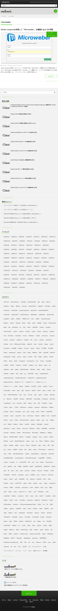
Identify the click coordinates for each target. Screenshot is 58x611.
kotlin (37, 411)
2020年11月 (7, 279)
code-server (45, 335)
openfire (27, 453)
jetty (35, 403)
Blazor (24, 323)
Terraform (49, 512)
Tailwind (10, 512)
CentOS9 (27, 331)
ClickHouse (31, 335)
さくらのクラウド (36, 546)
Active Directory (15, 302)
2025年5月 (44, 241)
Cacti (24, 327)
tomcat (21, 517)
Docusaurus (7, 348)
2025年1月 (21, 245)
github (16, 369)
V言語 (50, 525)
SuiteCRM (18, 508)
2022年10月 (31, 262)
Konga (32, 411)
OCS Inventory (42, 449)
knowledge (18, 411)
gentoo (40, 365)
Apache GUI (34, 310)
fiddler (40, 356)
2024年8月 (14, 249)
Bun (9, 327)
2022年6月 (14, 266)
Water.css (11, 529)
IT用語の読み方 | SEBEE (10, 577)
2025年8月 (22, 241)
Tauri (15, 512)
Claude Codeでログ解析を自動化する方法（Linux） (23, 123)
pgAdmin (10, 466)
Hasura (39, 390)
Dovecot (26, 348)
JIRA (39, 403)
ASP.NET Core (25, 318)
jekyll (25, 403)
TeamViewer (22, 512)
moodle (45, 437)
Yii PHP (44, 542)
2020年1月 (29, 283)
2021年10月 (23, 270)
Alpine (12, 306)
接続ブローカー (37, 550)
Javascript (35, 600)
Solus (16, 500)
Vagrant (21, 521)
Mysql (42, 600)
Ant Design (47, 306)
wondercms (35, 538)
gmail (21, 373)
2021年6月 (6, 274)
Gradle (15, 386)
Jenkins (30, 403)
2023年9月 (46, 253)
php (15, 466)
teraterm (37, 512)
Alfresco (48, 302)
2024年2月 (6, 253)
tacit (52, 508)
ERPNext (35, 352)
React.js (53, 600)
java (14, 403)
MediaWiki (44, 428)
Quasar (11, 479)
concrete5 (12, 340)
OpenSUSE (51, 453)
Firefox (5, 361)
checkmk (52, 331)
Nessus (52, 441)
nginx (39, 445)
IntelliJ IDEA (29, 399)
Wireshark (19, 538)
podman (33, 470)
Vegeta (39, 521)
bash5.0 (12, 323)
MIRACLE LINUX (13, 437)
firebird (51, 356)
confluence (19, 340)
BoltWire (39, 323)
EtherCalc (52, 352)
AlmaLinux (6, 306)
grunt (18, 390)
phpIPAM (25, 466)
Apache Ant (6, 310)
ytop (49, 542)
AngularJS (40, 306)
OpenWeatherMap (8, 458)
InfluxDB (16, 399)
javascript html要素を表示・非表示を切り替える (15, 222)
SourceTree (30, 500)
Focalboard (22, 361)
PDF (29, 462)
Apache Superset (24, 314)
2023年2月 (51, 258)
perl (5, 466)
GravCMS (33, 386)
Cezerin (33, 331)
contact (15, 600)
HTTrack (30, 394)
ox (17, 462)
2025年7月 (29, 241)
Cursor (35, 340)
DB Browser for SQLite (19, 344)
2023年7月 (14, 258)
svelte (24, 508)
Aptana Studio (50, 314)
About (9, 600)
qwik (16, 479)
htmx (20, 394)
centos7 (15, 331)
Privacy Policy (23, 600)
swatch (29, 508)
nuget (29, 449)
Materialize (39, 424)
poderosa (27, 470)
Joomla (5, 407)
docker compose (12, 65)
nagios (28, 441)
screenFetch (7, 496)
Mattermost (7, 428)
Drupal (38, 348)
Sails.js (10, 491)
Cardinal (42, 327)
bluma (33, 323)
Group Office (7, 390)
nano (32, 441)
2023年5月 (29, 258)
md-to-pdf (24, 428)
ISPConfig (52, 399)
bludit (28, 323)
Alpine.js (18, 306)
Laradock (6, 415)
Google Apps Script (8, 378)
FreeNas (12, 365)
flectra (10, 361)
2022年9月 (38, 262)
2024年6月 (29, 249)
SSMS (51, 504)
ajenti (43, 302)
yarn (33, 542)
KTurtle (42, 411)
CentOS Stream (7, 331)
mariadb (27, 424)
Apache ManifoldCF (43, 310)
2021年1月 (44, 274)
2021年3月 (29, 274)
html (5, 394)
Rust (46, 487)
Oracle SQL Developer (30, 458)
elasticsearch (12, 352)
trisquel (42, 517)
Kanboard (37, 407)
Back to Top (29, 593)
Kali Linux (30, 407)
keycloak (6, 411)
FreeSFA (25, 365)
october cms (51, 449)
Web (31, 529)
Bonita (45, 323)
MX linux (6, 441)
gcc (36, 365)
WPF (21, 542)
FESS (35, 356)
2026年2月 (29, 236)
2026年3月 (21, 236)
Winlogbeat (50, 534)
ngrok (44, 445)
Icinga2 (46, 394)
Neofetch (46, 441)
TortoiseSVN (35, 517)
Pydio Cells (50, 474)
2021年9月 (31, 270)
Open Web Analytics (18, 453)
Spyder (51, 500)
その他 (44, 546)
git (49, 365)
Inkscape (22, 399)
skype (31, 496)
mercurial (6, 432)
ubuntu (5, 521)
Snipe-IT (41, 496)
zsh (29, 546)
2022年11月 (22, 262)
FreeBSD (6, 365)
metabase (12, 432)
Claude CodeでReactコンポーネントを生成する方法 (24, 132)
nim (5, 449)
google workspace (8, 382)
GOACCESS (31, 373)
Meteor (19, 432)
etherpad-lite (7, 356)
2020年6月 (45, 279)
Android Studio (32, 306)
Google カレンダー (19, 382)
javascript (19, 403)
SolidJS (11, 500)
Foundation (49, 361)
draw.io (32, 348)
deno (35, 344)
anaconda (24, 306)
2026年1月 (36, 236)
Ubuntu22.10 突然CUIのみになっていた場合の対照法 (17, 213)
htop (25, 394)
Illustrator (9, 399)
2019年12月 (37, 283)
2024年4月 (44, 249)
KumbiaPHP (49, 411)
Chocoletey (18, 335)
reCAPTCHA (18, 483)
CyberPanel (48, 340)
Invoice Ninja (37, 399)
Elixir (24, 352)
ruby (26, 601)
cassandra (48, 327)
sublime (6, 508)
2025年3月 (6, 245)
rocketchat (17, 487)
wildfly (10, 534)
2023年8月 (6, 258)
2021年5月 (14, 274)
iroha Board (45, 399)
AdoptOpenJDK (32, 302)
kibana (11, 411)
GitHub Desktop (24, 369)
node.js (9, 449)
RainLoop (32, 479)
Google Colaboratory (20, 378)
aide (39, 302)
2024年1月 (14, 253)
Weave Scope (24, 529)
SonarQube (22, 500)
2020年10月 (15, 279)
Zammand (6, 546)
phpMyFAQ (47, 466)
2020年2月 (21, 283)
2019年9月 (14, 287)
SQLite (39, 504)
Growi (13, 390)
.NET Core (6, 302)
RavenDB (39, 479)
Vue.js (33, 525)
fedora (24, 356)
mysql (11, 441)
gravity (39, 386)
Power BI (14, 474)
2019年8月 (22, 287)
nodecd (20, 449)
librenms (37, 415)
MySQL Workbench (19, 441)
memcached (52, 428)
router (31, 487)
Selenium (14, 496)
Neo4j (40, 441)
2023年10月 (38, 253)
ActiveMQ (23, 302)
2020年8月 (30, 279)
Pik (8, 470)
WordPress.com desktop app (11, 542)
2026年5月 (6, 236)
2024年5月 (36, 249)
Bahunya (6, 323)
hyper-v (40, 394)
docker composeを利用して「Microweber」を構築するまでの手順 (27, 29)
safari (5, 491)
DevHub (40, 344)
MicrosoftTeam (26, 432)
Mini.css (6, 437)
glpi (17, 373)
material (33, 424)
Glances (49, 369)
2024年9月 (6, 249)
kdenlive (51, 407)
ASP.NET (18, 318)
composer (52, 335)
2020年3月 (14, 283)
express (19, 356)
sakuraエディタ (22, 491)
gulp (23, 390)
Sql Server (15, 504)
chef (5, 335)
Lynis (43, 420)
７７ (29, 209)
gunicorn (28, 390)
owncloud (12, 462)
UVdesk (15, 521)
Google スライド (30, 382)
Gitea (12, 369)
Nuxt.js (47, 600)
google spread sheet (41, 378)
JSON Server (23, 407)
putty (38, 474)
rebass (11, 483)
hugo (35, 394)
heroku (49, 390)
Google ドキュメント (41, 382)
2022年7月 (6, 266)
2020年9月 (23, 279)
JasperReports (7, 403)
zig (11, 546)
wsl (29, 542)
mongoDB (27, 437)
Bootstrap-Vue (52, 323)
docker (51, 33)
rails (27, 479)
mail (5, 424)
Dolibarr (20, 348)
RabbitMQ (21, 479)
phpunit (53, 466)
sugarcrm (11, 508)
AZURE (37, 318)
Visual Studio (7, 525)
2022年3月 (36, 266)
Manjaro (15, 424)
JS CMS (16, 407)
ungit (10, 521)
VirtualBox (49, 521)
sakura (15, 491)
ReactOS (6, 483)
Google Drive (31, 378)
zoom (19, 546)
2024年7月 (21, 249)
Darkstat (6, 344)
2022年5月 (21, 266)
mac (47, 420)
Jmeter (50, 403)
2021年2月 (36, 274)
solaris (54, 496)
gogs (36, 373)
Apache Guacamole (24, 310)
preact (26, 474)
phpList (31, 466)
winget (43, 534)
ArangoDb (6, 318)
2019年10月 (7, 287)
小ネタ (29, 550)
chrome (25, 335)
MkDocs (21, 437)
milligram (50, 432)
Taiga (5, 512)
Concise (6, 340)
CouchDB (26, 340)
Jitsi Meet (44, 403)
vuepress (39, 525)
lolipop (38, 420)
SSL (47, 504)
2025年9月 (14, 241)
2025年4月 (52, 241)
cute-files (41, 340)
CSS (31, 340)
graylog (45, 386)
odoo (5, 453)
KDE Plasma (44, 407)
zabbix (54, 542)
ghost (45, 365)
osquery (6, 462)
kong (28, 411)
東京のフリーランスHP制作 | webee (13, 569)
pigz (5, 470)
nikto (52, 445)
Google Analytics (44, 373)
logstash (32, 420)
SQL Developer (7, 504)
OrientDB (48, 458)
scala (35, 491)
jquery (10, 407)
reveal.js (6, 487)
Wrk (25, 542)
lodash (16, 420)
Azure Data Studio (45, 318)
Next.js (27, 445)
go (25, 373)
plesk (12, 470)
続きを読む (51, 76)
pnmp (21, 470)
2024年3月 (51, 249)
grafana (21, 386)
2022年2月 (44, 266)
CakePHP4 (35, 327)
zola (15, 546)
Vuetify (45, 525)
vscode (23, 525)
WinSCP (13, 538)
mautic (13, 428)
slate (36, 496)
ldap (24, 415)
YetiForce (38, 542)
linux (48, 415)
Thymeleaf (14, 517)
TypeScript (48, 517)
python (5, 479)
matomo (46, 424)
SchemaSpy (41, 491)
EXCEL (13, 356)
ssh (43, 504)
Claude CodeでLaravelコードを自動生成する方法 (23, 141)
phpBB (19, 466)
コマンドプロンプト (9, 550)
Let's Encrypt (30, 415)
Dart (11, 344)
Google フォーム (8, 386)
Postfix (52, 470)
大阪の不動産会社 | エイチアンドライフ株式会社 (16, 585)
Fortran (42, 361)
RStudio (37, 487)
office (9, 453)
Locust (11, 420)
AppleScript (42, 314)
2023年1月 (6, 262)
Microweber (52, 35)
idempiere (52, 394)
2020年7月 (38, 279)
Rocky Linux (25, 487)
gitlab (38, 369)
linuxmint (53, 415)
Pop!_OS (39, 470)
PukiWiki (32, 474)
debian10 (29, 344)
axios (32, 318)
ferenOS (30, 356)
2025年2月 (14, 245)
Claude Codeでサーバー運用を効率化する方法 (22, 169)
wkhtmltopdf (27, 538)
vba (34, 521)
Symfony (35, 508)
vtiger (28, 525)
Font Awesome (30, 361)
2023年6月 (21, 258)
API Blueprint (34, 314)
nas (36, 441)
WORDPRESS (43, 538)
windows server (24, 534)
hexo (54, 390)
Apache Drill (14, 310)
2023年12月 (22, 253)
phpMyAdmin (38, 466)
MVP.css (51, 437)
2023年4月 (36, 258)
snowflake (48, 496)
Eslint (40, 352)
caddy (28, 327)
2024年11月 (37, 245)
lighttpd (43, 415)
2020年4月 (6, 283)
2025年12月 (44, 236)
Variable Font (28, 521)
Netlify (16, 445)
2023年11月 (30, 253)
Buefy (5, 327)
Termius (43, 512)
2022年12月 (14, 262)
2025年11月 (52, 236)
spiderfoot (37, 500)
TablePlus (46, 508)
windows (16, 534)
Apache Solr (7, 314)
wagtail (5, 529)
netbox (5, 445)
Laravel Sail (18, 415)
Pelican (42, 462)
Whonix (47, 529)
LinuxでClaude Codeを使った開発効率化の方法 (22, 160)
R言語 (50, 487)
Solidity (5, 500)
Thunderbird (7, 517)
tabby (40, 508)
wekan (41, 529)
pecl (37, 462)
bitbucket (18, 323)
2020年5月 (53, 279)
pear (33, 462)
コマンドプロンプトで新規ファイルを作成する (15, 205)
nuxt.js (34, 449)
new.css (22, 445)
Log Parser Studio (24, 420)
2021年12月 (7, 270)
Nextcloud (33, 445)
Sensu (26, 496)
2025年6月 (37, 241)
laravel (12, 415)
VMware (14, 525)
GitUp (43, 369)
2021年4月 (21, 274)
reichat (45, 483)
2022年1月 (51, 266)
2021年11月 (15, 270)
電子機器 (45, 550)
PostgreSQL (7, 474)
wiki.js (5, 534)
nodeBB (15, 449)
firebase (46, 356)
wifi (51, 529)
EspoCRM (45, 352)
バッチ (24, 550)
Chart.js (39, 331)
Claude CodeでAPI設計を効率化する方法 (21, 114)
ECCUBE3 (44, 348)
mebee (33, 606)
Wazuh (17, 529)
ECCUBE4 (50, 348)
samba (30, 491)
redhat (25, 483)
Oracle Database (19, 458)
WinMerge (6, 538)
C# (20, 327)
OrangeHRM (41, 458)
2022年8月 (46, 262)
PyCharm (43, 474)
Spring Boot (44, 500)
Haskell (33, 390)
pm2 (17, 470)
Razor (44, 479)
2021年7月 (46, 270)
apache (54, 306)
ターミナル (18, 550)
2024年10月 (46, 245)
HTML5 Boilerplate (12, 394)
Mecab (38, 428)
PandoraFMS (23, 462)
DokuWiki (14, 348)
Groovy (51, 386)
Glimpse (12, 373)
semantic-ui (21, 496)
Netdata (11, 445)
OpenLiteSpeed (35, 453)
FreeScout (18, 365)
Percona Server (49, 462)
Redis (29, 483)
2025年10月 (7, 241)
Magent (52, 420)
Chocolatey (10, 335)
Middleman (43, 432)
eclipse (5, 352)
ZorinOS (25, 546)
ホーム (4, 600)
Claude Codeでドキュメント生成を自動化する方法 (23, 178)
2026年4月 (14, 236)
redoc (40, 483)
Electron (19, 352)
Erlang (29, 352)
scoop (47, 491)
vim (43, 521)
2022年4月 (29, 266)
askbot (12, 318)
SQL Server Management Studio (28, 504)
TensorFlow (30, 512)
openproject (44, 453)
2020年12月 (52, 274)
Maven (18, 428)
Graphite (27, 386)
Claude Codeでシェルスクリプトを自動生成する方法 (24, 150)
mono (40, 437)
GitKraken (32, 369)
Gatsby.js (31, 365)
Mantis (21, 424)
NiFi (49, 445)
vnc (19, 525)
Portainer (46, 470)
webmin (36, 529)
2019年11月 (45, 283)
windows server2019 (35, 534)
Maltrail (10, 424)
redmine (35, 483)
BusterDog (15, 327)
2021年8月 (38, 270)
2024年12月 (29, 245)
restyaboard (52, 483)
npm (25, 449)
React (49, 479)
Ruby (42, 487)
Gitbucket (6, 369)
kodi (24, 411)
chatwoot (45, 331)
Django (46, 344)
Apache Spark (15, 314)
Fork (37, 361)
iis (4, 399)
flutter (15, 361)
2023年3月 (44, 258)
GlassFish (6, 373)
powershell (20, 474)
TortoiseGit (27, 517)
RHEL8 (11, 487)
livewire (6, 420)
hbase (44, 390)
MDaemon (32, 428)
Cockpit (38, 335)
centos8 (21, 331)
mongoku (34, 437)
